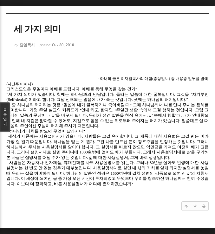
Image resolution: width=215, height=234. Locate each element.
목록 (5, 117)
